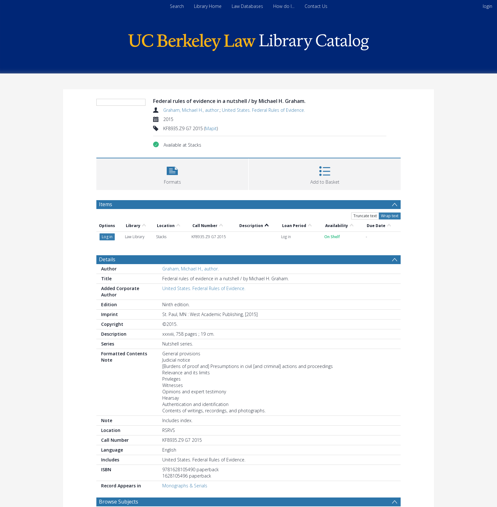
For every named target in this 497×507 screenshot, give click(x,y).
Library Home (208, 6)
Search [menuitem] (177, 6)
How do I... (283, 6)
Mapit (211, 128)
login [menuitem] (487, 6)
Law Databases (247, 6)
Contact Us (316, 6)
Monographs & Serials (184, 486)
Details (107, 259)
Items (105, 204)
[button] (172, 173)
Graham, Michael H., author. (191, 110)
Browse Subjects (118, 501)
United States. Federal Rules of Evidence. (263, 110)
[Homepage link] (248, 40)
